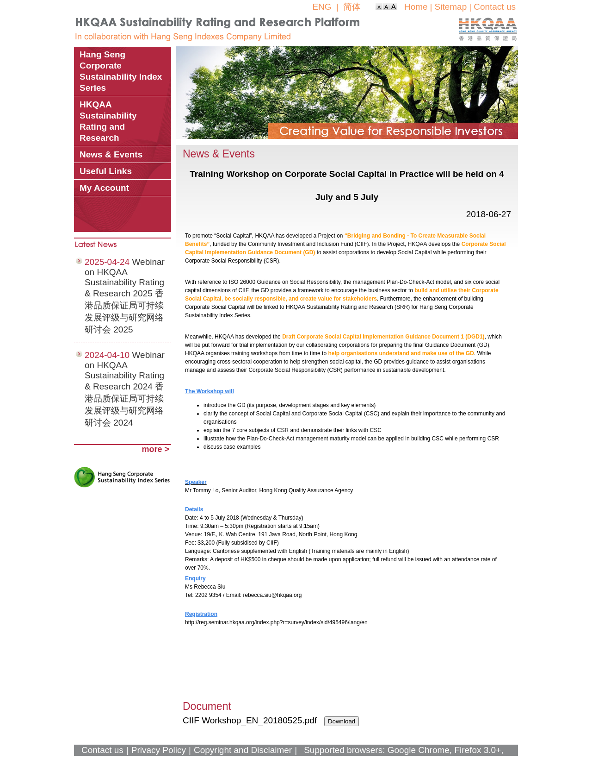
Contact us (495, 7)
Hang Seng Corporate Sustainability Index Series (121, 71)
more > (155, 449)
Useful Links (106, 171)
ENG (321, 7)
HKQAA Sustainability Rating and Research (108, 121)
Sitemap (451, 7)
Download (341, 721)
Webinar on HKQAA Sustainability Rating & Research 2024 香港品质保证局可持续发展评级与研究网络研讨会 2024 (125, 388)
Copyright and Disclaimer (243, 750)
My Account (104, 188)
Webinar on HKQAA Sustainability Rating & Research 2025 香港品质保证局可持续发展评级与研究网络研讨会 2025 (125, 295)
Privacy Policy (158, 750)
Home (416, 7)
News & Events (111, 154)
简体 (352, 7)
